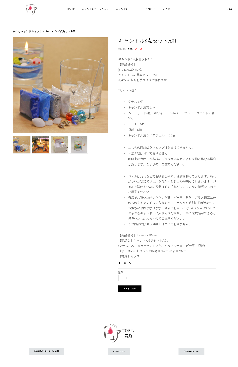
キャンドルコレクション (95, 10)
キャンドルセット (126, 10)
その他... (166, 10)
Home (71, 10)
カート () (225, 10)
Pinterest (131, 264)
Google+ (136, 264)
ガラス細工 (149, 10)
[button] (129, 288)
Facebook (120, 264)
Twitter (126, 264)
